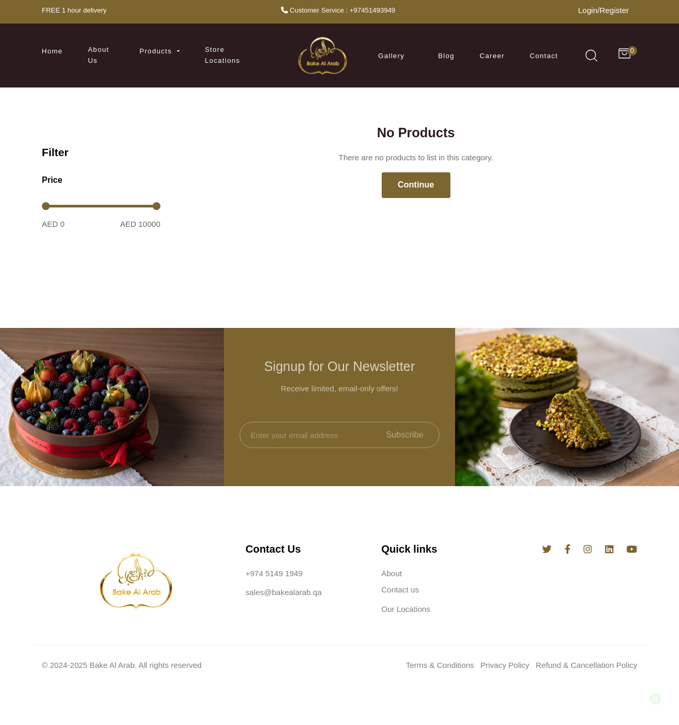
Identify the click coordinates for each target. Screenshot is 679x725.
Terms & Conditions (440, 666)
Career (492, 56)
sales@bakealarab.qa (283, 594)
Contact (544, 56)
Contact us (400, 591)
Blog (446, 56)
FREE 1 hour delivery (74, 10)
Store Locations (222, 55)
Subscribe (404, 446)
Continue (416, 184)
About (391, 574)
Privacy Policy (504, 666)
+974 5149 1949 (274, 574)
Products (157, 51)
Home (52, 51)
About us (98, 55)
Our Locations (405, 610)
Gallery (391, 56)
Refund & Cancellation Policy (586, 666)
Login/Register (603, 10)
